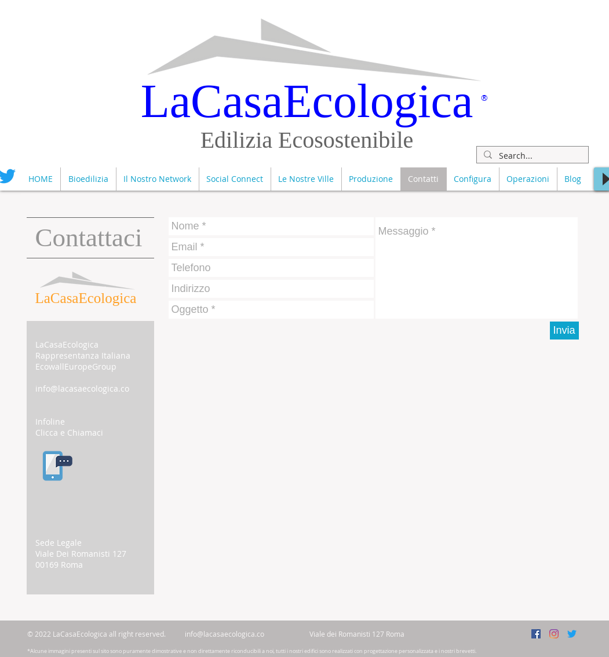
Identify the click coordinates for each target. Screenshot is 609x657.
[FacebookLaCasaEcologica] (536, 633)
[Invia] (564, 331)
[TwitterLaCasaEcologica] (572, 633)
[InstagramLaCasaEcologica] (554, 633)
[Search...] (531, 156)
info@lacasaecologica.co (82, 388)
